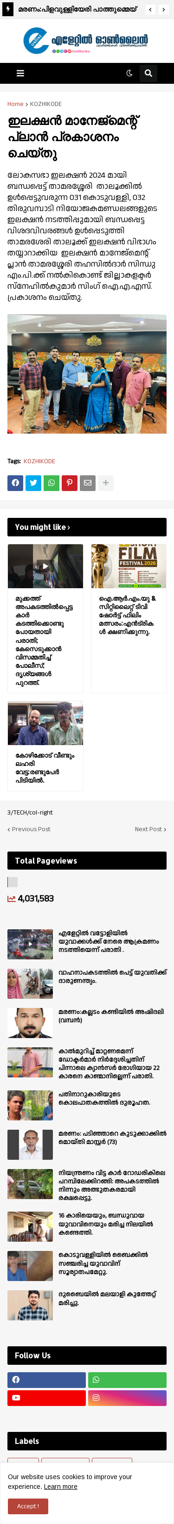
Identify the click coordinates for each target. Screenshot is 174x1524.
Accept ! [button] (28, 1506)
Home (15, 104)
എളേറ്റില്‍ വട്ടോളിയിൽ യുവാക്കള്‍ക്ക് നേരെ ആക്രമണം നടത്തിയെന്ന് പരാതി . (108, 942)
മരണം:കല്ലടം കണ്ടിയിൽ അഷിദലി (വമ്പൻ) (111, 1016)
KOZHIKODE (46, 104)
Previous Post (31, 829)
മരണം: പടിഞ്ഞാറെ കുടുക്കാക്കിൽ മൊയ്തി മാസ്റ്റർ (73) (112, 1138)
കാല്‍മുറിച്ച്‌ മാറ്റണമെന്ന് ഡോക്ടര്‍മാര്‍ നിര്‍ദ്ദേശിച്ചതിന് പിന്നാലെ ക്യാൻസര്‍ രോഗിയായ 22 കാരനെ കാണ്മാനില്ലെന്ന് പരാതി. (109, 1064)
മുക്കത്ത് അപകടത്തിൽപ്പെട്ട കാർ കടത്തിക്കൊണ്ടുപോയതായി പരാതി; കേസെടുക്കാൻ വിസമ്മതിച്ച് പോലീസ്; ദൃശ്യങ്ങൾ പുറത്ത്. (43, 640)
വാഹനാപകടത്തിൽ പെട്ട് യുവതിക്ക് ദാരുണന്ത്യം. (112, 977)
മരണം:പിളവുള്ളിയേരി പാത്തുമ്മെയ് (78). (77, 10)
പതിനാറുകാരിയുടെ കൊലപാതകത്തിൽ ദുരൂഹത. (104, 1098)
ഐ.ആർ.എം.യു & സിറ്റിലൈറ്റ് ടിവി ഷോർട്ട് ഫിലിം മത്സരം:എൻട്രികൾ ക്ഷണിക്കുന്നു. (127, 615)
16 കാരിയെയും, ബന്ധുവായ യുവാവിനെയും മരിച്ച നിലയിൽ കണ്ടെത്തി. (105, 1224)
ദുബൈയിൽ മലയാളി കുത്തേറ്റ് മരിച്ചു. (107, 1298)
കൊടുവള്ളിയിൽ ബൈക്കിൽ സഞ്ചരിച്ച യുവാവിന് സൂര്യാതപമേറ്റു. (103, 1263)
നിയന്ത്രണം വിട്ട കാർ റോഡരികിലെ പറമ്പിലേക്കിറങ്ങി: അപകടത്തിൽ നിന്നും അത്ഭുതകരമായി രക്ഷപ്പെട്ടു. (111, 1186)
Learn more (60, 1486)
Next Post (148, 829)
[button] (150, 9)
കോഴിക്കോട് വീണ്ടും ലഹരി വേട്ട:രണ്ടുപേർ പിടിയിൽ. (44, 767)
